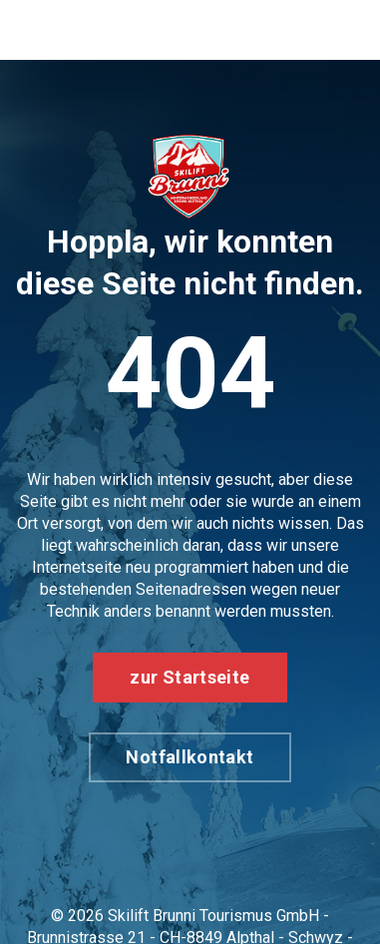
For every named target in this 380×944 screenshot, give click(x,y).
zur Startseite (189, 677)
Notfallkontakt (189, 756)
